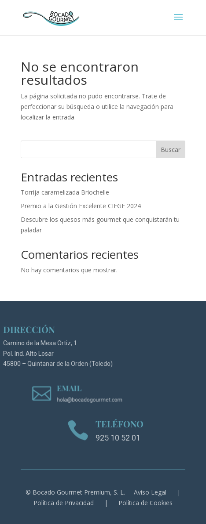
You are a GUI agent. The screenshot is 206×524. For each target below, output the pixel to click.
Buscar (170, 149)
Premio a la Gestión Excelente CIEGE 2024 (81, 206)
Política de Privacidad (63, 503)
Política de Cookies (145, 503)
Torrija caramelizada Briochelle (65, 192)
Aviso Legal (150, 492)
